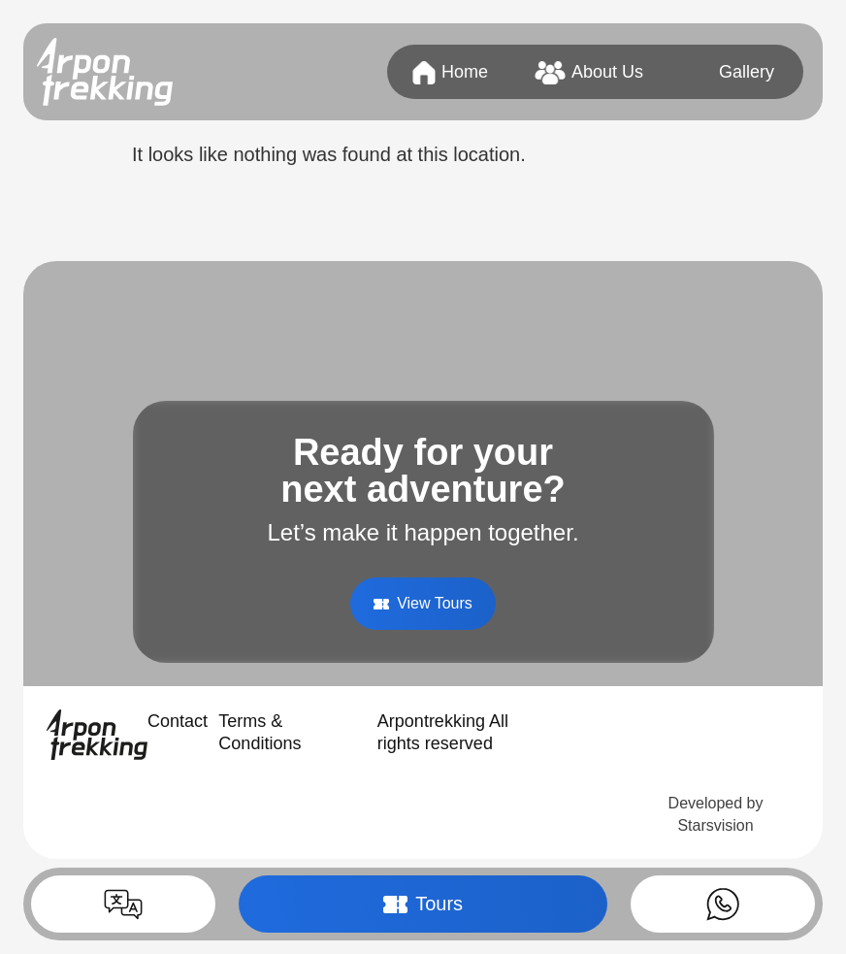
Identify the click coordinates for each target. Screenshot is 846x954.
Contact (177, 721)
